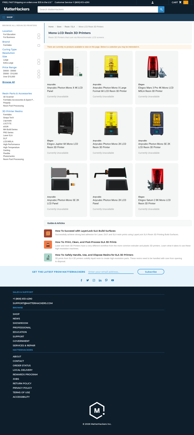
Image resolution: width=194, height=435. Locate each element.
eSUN (5, 126)
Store (59, 27)
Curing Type (9, 49)
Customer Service (63, 2)
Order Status (22, 365)
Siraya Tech (8, 117)
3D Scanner (8, 97)
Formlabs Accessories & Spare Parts (18, 100)
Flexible (6, 153)
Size (4, 56)
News (16, 318)
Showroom (20, 323)
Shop (16, 314)
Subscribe (151, 271)
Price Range (9, 67)
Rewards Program (25, 374)
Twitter (88, 280)
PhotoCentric (9, 156)
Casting (6, 150)
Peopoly (6, 103)
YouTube (112, 280)
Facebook (81, 280)
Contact (18, 361)
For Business (9, 37)
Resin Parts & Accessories (17, 93)
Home (51, 27)
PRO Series (8, 132)
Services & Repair (24, 345)
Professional (22, 327)
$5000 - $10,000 (10, 73)
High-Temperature (11, 147)
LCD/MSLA (8, 141)
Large (5, 60)
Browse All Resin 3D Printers (19, 25)
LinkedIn (100, 280)
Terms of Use (21, 392)
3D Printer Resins (12, 111)
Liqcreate (7, 120)
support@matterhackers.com (33, 303)
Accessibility (21, 396)
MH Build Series (10, 129)
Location (7, 31)
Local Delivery (22, 370)
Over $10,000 (9, 76)
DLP (5, 138)
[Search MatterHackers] (161, 9)
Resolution (8, 53)
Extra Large (8, 63)
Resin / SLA (70, 27)
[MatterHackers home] (16, 9)
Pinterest (106, 280)
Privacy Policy (22, 387)
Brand (6, 41)
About (17, 356)
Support (18, 336)
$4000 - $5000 (9, 70)
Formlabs (7, 45)
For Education (9, 34)
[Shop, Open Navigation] (7, 17)
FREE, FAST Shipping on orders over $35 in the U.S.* (27, 2)
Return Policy (22, 383)
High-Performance (11, 144)
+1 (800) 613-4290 (80, 2)
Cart (180, 2)
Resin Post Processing (13, 106)
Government (21, 341)
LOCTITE (7, 123)
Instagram (94, 280)
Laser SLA (7, 135)
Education (20, 332)
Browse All (8, 82)
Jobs (16, 379)
